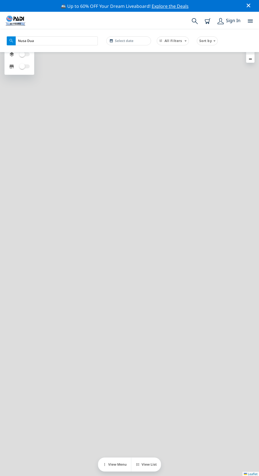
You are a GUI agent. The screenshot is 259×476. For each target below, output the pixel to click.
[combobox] (52, 40)
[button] (250, 58)
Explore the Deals (170, 6)
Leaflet (251, 474)
